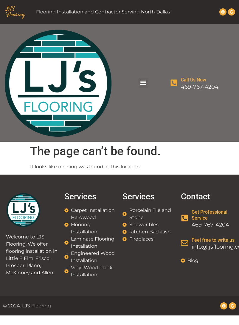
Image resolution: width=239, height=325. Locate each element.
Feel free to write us (213, 240)
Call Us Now (193, 80)
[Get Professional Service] (184, 218)
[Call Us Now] (174, 83)
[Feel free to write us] (184, 243)
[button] (143, 83)
